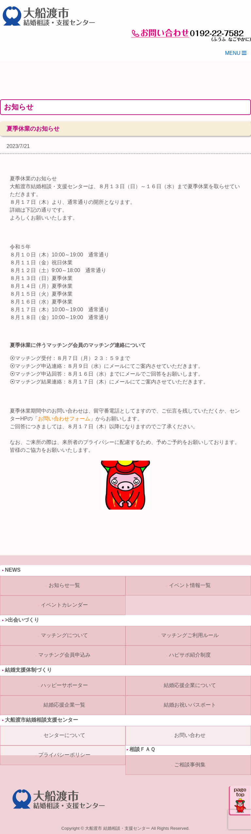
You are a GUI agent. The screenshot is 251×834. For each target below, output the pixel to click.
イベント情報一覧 (190, 585)
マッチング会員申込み (64, 655)
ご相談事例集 (190, 764)
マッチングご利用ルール (190, 635)
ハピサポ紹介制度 (190, 655)
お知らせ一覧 (64, 585)
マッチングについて (64, 635)
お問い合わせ (190, 735)
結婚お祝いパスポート (190, 705)
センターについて (64, 735)
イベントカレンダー (64, 605)
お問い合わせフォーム (64, 418)
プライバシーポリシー (64, 755)
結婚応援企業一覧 (64, 705)
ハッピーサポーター (64, 685)
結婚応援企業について (190, 685)
